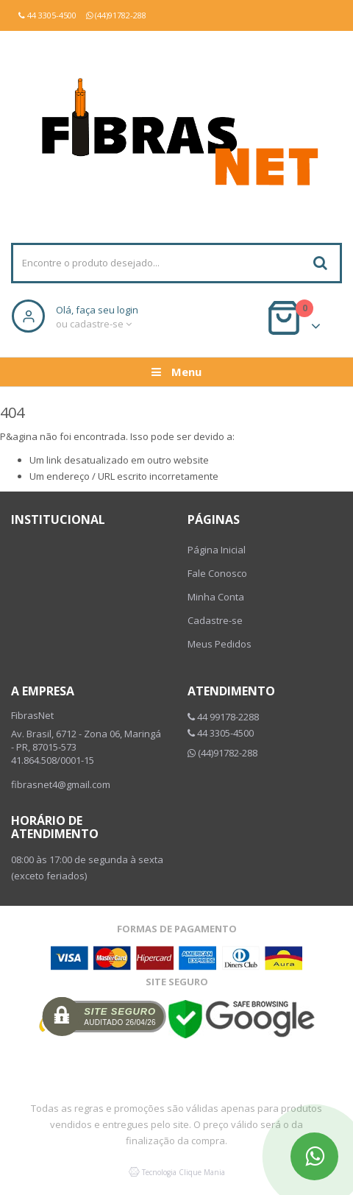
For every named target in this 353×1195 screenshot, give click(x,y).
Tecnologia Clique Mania (183, 1172)
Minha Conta (216, 596)
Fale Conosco (217, 573)
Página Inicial (217, 549)
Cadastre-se (215, 620)
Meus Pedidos (220, 643)
